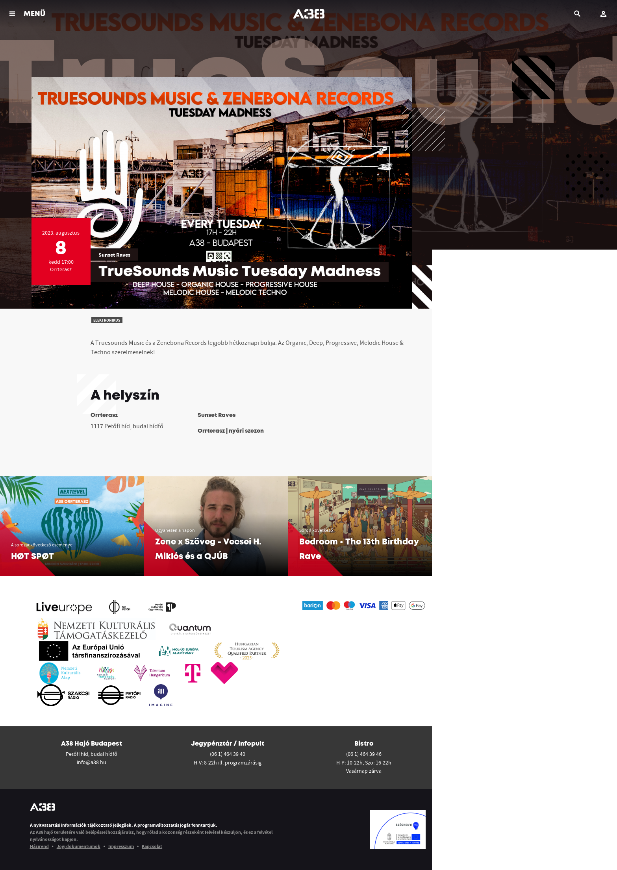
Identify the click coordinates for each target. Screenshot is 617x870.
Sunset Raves (114, 254)
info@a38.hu (91, 762)
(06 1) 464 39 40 (227, 753)
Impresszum (121, 846)
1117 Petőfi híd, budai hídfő (127, 426)
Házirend (39, 846)
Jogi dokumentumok (78, 846)
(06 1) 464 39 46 (364, 753)
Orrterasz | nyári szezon (231, 431)
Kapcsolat (152, 846)
